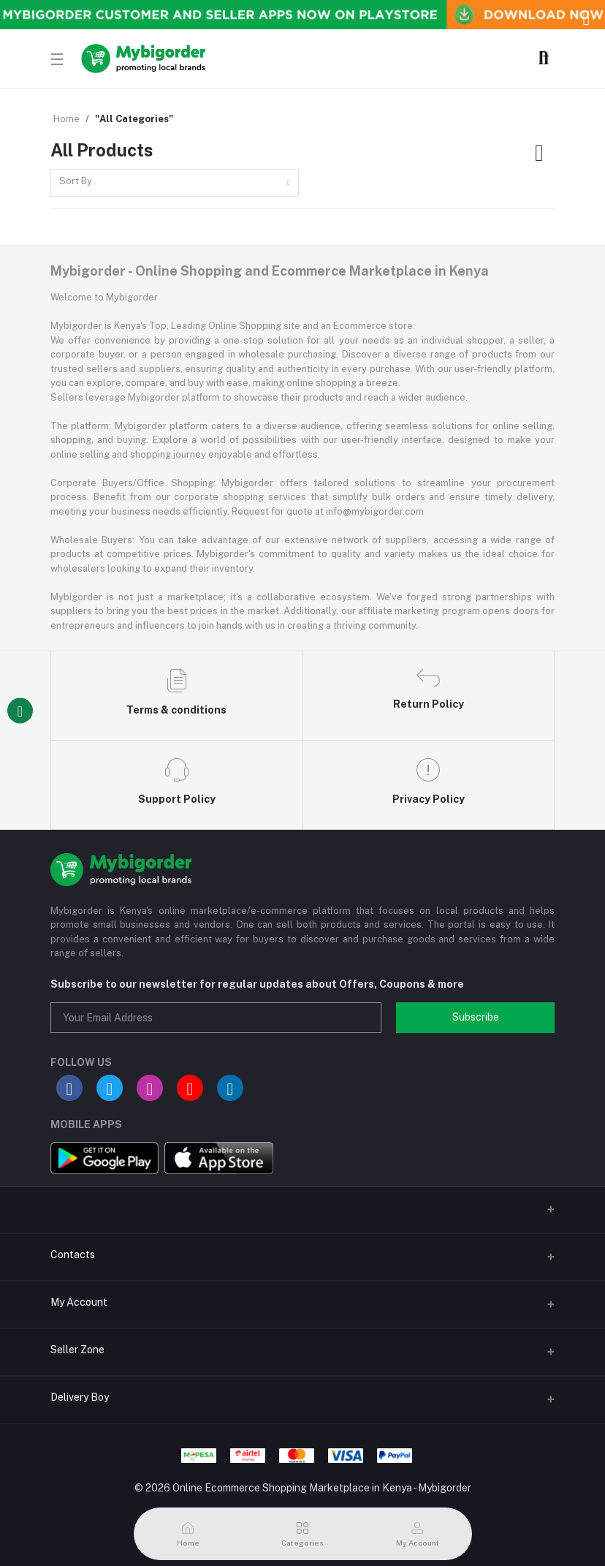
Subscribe (475, 1017)
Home (66, 118)
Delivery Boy (79, 1397)
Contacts (72, 1254)
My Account (78, 1302)
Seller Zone (77, 1349)
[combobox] (174, 183)
